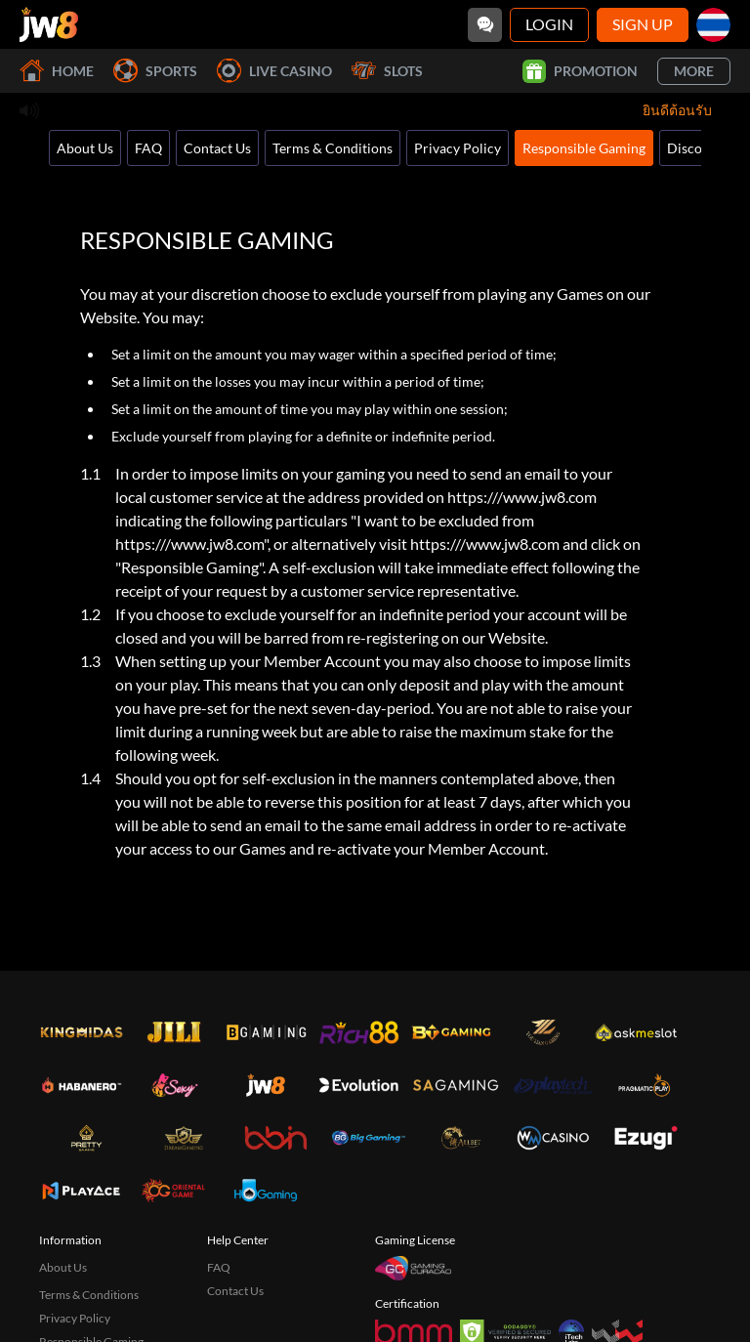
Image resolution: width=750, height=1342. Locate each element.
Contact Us (217, 148)
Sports (155, 71)
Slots (387, 71)
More (694, 71)
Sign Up (642, 24)
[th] (713, 25)
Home (57, 71)
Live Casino (274, 71)
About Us (85, 148)
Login (549, 24)
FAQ (148, 148)
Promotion (580, 71)
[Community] (485, 25)
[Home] (49, 24)
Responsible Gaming (584, 148)
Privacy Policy (457, 148)
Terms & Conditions (332, 148)
